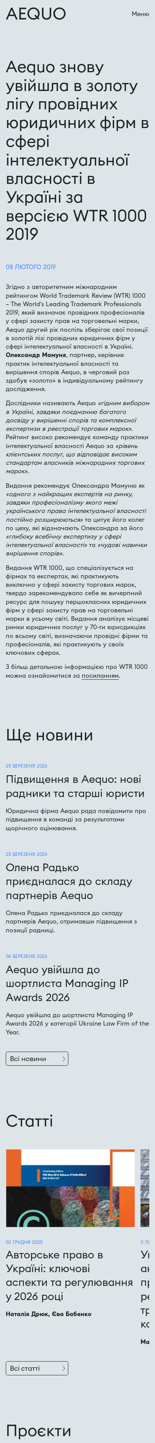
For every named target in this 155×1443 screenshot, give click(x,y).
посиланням (100, 675)
